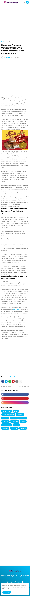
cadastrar (5, 428)
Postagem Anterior (6, 386)
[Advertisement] (15, 23)
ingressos (23, 428)
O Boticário (23, 418)
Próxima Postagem (23, 386)
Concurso (5, 418)
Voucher (16, 424)
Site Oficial (16, 309)
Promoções (15, 421)
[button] (2, 2)
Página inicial (4, 41)
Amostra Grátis (6, 411)
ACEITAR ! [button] (6, 592)
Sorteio (23, 421)
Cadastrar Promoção (14, 41)
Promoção (5, 421)
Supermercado (7, 424)
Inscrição (13, 418)
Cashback (20, 414)
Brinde (16, 411)
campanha (14, 428)
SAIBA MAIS (5, 588)
